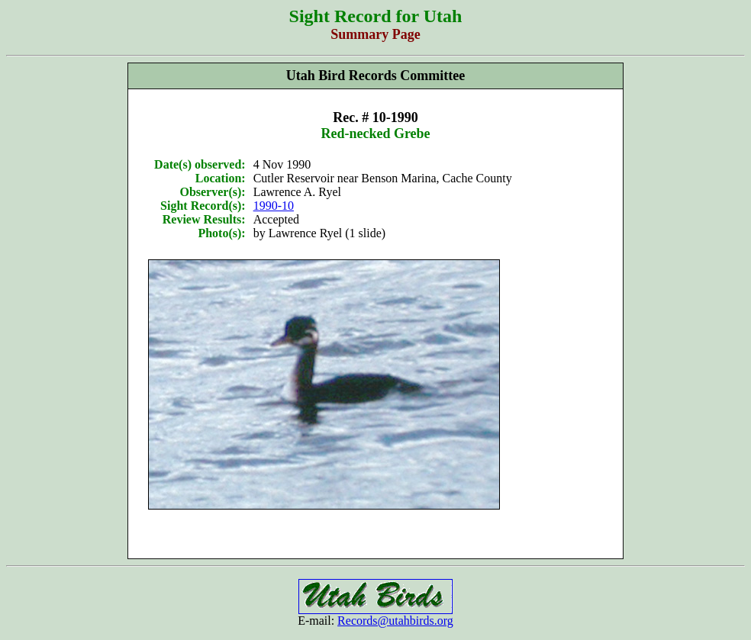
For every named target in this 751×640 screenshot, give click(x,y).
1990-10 (273, 205)
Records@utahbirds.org (395, 620)
